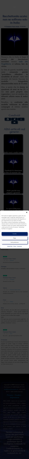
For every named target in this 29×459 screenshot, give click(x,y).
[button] (26, 212)
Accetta (14, 233)
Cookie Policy (10, 246)
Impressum (19, 246)
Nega (14, 238)
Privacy (14, 246)
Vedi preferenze (15, 242)
